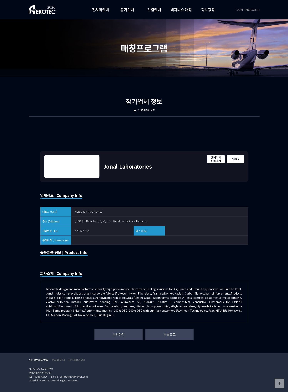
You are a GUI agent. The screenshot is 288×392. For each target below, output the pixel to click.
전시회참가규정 (76, 360)
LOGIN (239, 10)
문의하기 (235, 159)
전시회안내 (100, 9)
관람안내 (154, 9)
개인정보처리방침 (38, 360)
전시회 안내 (58, 360)
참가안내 (127, 9)
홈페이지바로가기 (216, 159)
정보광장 (208, 9)
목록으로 (169, 334)
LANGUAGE (252, 10)
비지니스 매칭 (181, 9)
